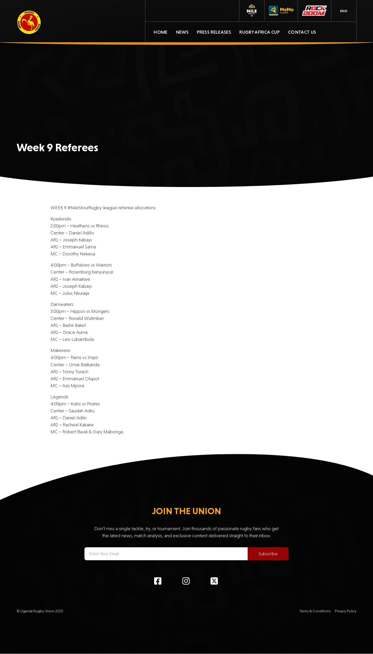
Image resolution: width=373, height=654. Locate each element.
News (182, 32)
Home (160, 32)
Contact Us (302, 32)
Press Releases (214, 32)
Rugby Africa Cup (259, 32)
